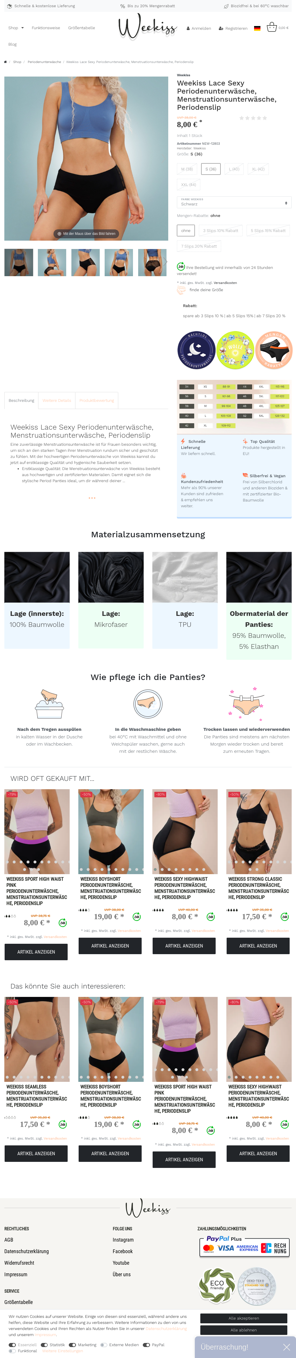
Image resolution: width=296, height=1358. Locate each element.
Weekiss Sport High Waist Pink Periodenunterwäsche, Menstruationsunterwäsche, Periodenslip (36, 891)
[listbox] (105, 831)
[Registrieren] (233, 28)
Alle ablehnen (244, 1330)
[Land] (257, 27)
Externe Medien (124, 1344)
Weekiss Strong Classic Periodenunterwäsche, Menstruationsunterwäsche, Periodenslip (258, 888)
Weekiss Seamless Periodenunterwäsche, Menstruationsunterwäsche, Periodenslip (36, 1096)
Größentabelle (81, 27)
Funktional (27, 1350)
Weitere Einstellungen (62, 1350)
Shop (13, 27)
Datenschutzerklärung (26, 1251)
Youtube (121, 1263)
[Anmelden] (199, 28)
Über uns (122, 1274)
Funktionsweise (46, 27)
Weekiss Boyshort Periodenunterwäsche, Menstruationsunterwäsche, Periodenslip (110, 888)
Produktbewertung (96, 400)
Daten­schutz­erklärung (166, 1328)
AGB (8, 1240)
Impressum (15, 1274)
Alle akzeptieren (244, 1318)
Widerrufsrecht (19, 1263)
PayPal (158, 1344)
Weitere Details (56, 400)
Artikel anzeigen (36, 952)
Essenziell (27, 1344)
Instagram (123, 1240)
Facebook (123, 1251)
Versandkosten (225, 283)
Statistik (57, 1344)
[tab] (21, 400)
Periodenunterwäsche (44, 62)
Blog (12, 44)
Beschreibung (21, 400)
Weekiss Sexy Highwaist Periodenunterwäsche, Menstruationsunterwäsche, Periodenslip (184, 888)
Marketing (87, 1344)
